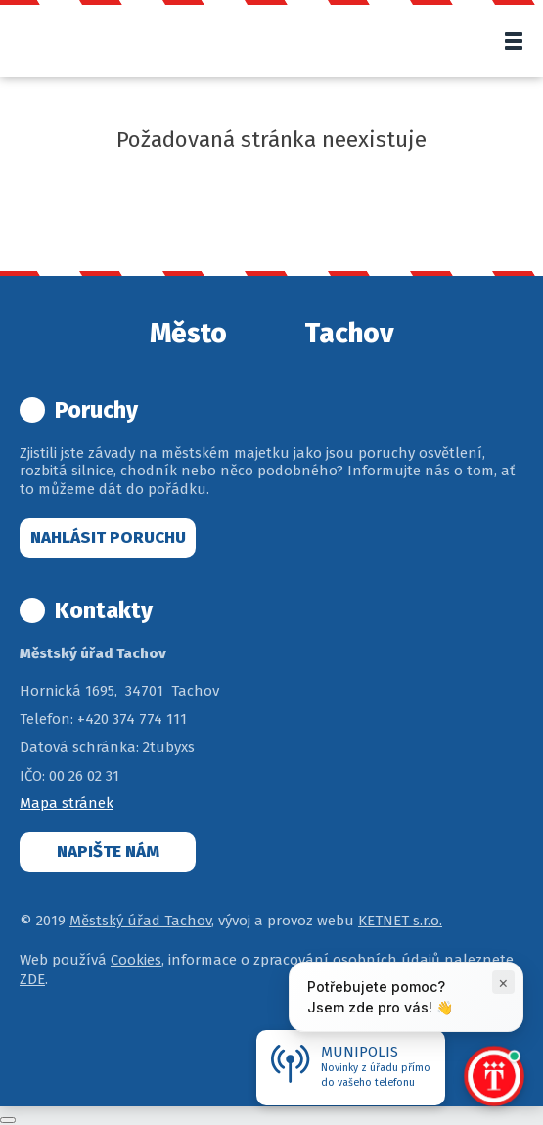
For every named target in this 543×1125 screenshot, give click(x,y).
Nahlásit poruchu (108, 537)
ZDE (32, 979)
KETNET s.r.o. (400, 920)
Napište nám (108, 851)
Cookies (136, 959)
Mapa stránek (66, 803)
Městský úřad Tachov (140, 920)
